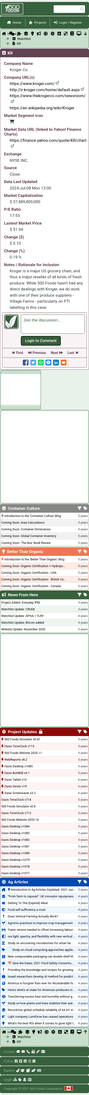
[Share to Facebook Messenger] (48, 362)
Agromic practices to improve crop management (40, 923)
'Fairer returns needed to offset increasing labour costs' (45, 930)
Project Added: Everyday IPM (20, 602)
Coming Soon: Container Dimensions (26, 529)
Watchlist (21, 39)
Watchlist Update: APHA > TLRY (22, 616)
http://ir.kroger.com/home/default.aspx (47, 89)
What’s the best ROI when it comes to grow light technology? (48, 1023)
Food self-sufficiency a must (27, 909)
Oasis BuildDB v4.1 (17, 773)
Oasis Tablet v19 (15, 779)
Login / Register (70, 22)
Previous (39, 353)
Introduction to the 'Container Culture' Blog (32, 516)
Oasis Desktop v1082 (15, 840)
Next (54, 353)
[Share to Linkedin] (56, 362)
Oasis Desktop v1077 (15, 873)
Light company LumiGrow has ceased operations (40, 1016)
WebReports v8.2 (15, 759)
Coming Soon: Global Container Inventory (28, 536)
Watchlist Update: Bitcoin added (22, 622)
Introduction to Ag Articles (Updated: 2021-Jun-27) (45, 889)
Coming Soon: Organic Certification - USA (28, 572)
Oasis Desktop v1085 (18, 766)
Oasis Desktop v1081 (15, 846)
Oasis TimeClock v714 (16, 799)
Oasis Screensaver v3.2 (20, 793)
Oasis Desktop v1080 (15, 853)
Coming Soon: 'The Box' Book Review (26, 543)
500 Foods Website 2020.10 (20, 819)
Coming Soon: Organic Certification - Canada (31, 586)
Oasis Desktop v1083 (15, 833)
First (19, 353)
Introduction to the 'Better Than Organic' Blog (34, 559)
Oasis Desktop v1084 (15, 826)
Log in (41, 341)
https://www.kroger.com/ (34, 83)
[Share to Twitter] (33, 362)
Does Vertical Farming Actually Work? (33, 916)
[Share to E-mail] (63, 362)
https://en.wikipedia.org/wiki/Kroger (42, 107)
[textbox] (52, 324)
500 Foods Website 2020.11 (23, 753)
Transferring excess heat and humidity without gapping (44, 996)
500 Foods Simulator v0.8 (18, 806)
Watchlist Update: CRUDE (18, 609)
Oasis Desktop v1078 (15, 866)
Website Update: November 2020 (23, 629)
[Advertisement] (20, 389)
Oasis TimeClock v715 (19, 746)
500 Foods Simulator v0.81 (22, 739)
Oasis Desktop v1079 (15, 860)
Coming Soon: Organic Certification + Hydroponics (35, 566)
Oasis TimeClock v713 (16, 813)
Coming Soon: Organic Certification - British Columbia (37, 579)
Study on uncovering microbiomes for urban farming (43, 943)
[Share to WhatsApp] (41, 362)
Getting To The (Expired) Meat (28, 903)
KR (19, 43)
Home (17, 22)
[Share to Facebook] (25, 362)
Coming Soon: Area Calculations (22, 522)
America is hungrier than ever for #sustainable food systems (48, 983)
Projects (40, 22)
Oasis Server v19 (15, 786)
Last (71, 353)
